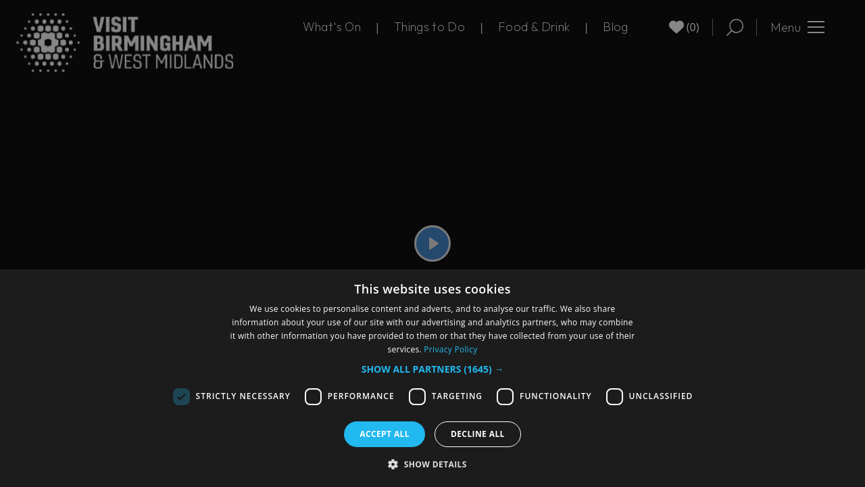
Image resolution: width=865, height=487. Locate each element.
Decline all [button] (478, 434)
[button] (433, 369)
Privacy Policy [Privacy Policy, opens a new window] (450, 349)
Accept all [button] (385, 434)
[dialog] (432, 378)
